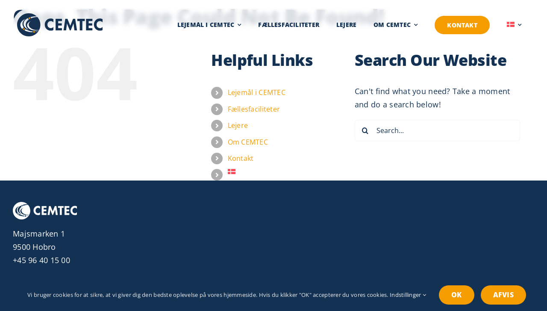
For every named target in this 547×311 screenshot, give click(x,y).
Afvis (503, 294)
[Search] (365, 130)
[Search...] (437, 130)
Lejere (238, 125)
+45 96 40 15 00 (41, 260)
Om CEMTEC (248, 142)
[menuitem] (514, 25)
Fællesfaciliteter (254, 109)
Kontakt (241, 158)
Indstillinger (408, 295)
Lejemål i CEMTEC (256, 92)
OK (456, 294)
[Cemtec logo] (60, 17)
